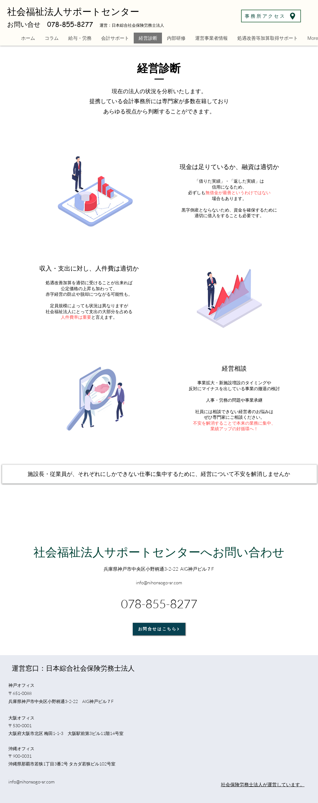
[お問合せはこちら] (159, 629)
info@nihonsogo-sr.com (31, 782)
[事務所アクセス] (271, 16)
